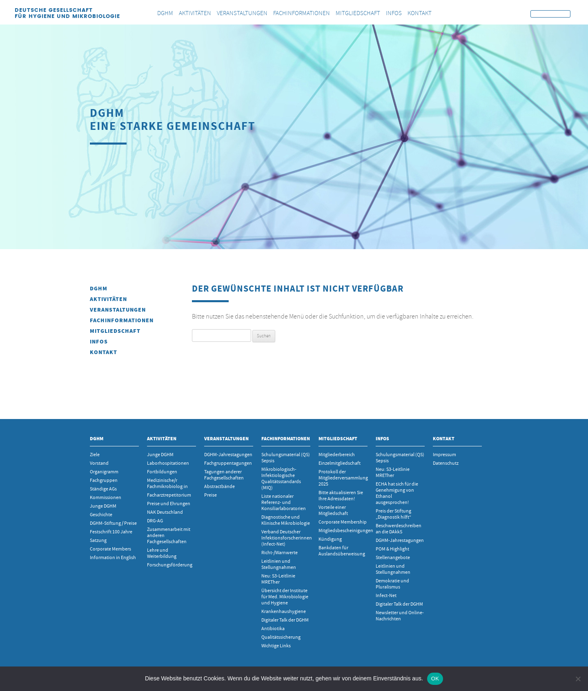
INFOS (99, 342)
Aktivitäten (108, 299)
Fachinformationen (122, 320)
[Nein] (578, 679)
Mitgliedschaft (115, 331)
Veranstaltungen (118, 310)
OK (435, 678)
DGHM (98, 288)
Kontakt (103, 352)
